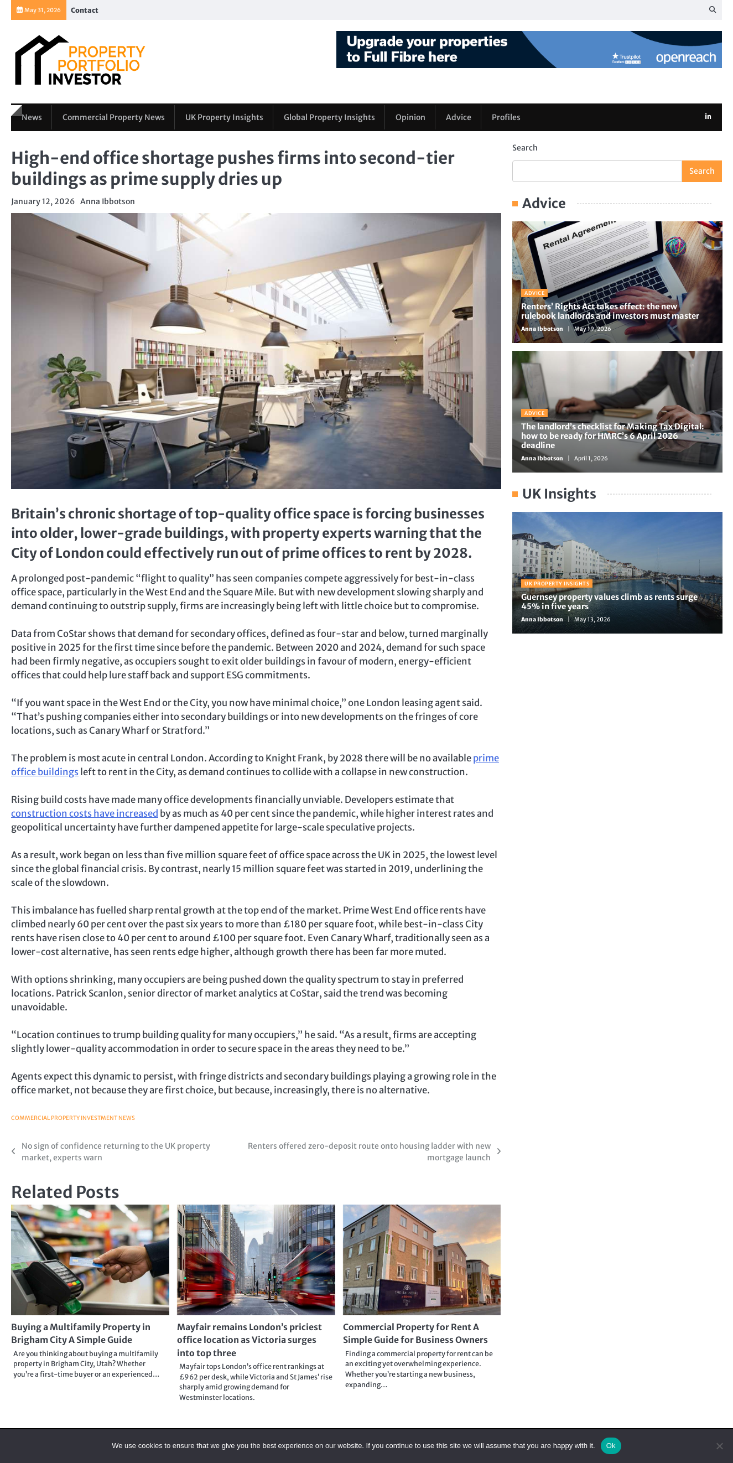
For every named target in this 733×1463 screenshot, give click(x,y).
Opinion (415, 117)
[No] (719, 1445)
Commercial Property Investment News (74, 1118)
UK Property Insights (227, 117)
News (31, 117)
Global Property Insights (333, 117)
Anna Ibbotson (107, 201)
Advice (463, 117)
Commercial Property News (115, 117)
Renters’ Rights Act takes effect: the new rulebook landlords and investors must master (610, 311)
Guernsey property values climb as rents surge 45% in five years (609, 601)
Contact (84, 10)
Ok (611, 1445)
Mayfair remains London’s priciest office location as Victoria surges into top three (253, 1341)
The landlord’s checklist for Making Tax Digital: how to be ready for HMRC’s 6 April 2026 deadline (612, 436)
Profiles (511, 117)
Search (525, 148)
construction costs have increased (84, 813)
